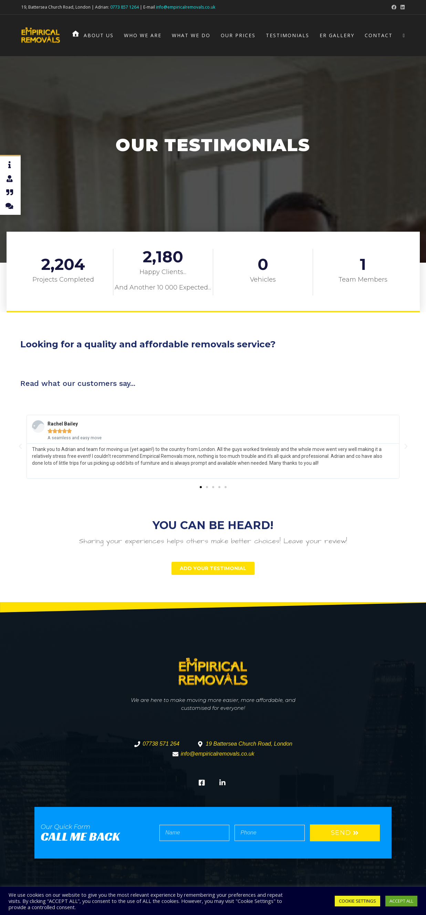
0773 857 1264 (124, 7)
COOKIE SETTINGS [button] (357, 901)
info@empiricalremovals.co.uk (185, 7)
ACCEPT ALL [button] (401, 901)
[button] (201, 487)
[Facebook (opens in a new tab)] (393, 7)
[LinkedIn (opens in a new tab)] (401, 7)
